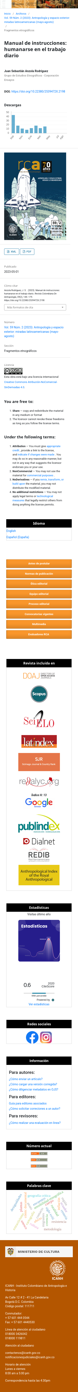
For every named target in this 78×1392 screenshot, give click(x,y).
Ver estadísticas (39, 1004)
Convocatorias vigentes (39, 614)
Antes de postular (39, 563)
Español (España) (17, 537)
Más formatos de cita (20, 307)
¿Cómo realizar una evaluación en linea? (35, 1122)
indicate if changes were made (36, 454)
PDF (28, 251)
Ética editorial (39, 583)
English (11, 531)
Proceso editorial (39, 603)
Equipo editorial (39, 593)
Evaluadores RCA (39, 634)
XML (13, 251)
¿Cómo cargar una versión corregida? (33, 1084)
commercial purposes (40, 475)
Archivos (21, 13)
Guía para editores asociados (28, 1103)
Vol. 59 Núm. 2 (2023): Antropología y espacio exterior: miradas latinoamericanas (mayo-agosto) (37, 20)
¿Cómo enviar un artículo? (25, 1079)
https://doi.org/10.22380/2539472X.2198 (38, 91)
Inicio (7, 13)
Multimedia (39, 624)
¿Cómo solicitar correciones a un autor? (34, 1108)
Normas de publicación (39, 573)
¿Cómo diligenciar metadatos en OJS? (33, 1089)
